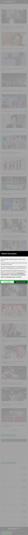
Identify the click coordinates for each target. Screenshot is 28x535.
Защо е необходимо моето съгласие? (11, 277)
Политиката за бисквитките (18, 275)
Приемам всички (21, 282)
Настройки (7, 282)
